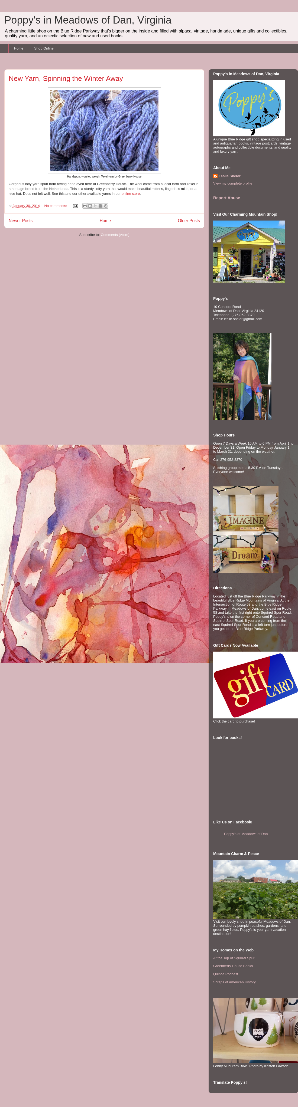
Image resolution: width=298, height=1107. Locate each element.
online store (131, 194)
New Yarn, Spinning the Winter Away (66, 78)
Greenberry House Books (233, 966)
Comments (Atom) (115, 235)
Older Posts (189, 220)
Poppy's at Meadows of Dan (246, 834)
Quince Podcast (225, 974)
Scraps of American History (234, 982)
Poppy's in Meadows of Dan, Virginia (87, 20)
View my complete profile (232, 183)
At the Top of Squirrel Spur (233, 958)
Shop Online (44, 48)
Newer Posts (21, 220)
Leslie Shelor (230, 176)
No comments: (56, 206)
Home (19, 48)
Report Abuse (226, 197)
